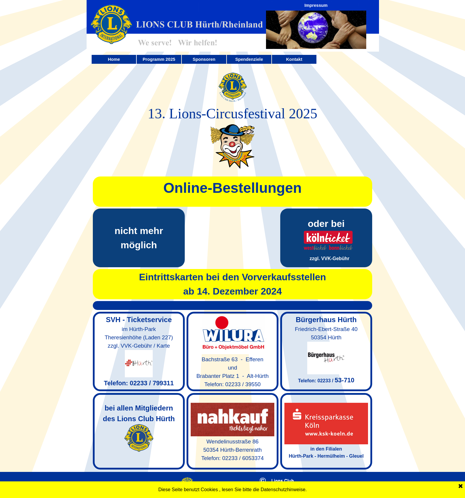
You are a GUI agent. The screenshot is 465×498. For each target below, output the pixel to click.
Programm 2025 (159, 59)
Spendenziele (249, 59)
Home (114, 59)
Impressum (315, 5)
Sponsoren (204, 59)
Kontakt (294, 59)
